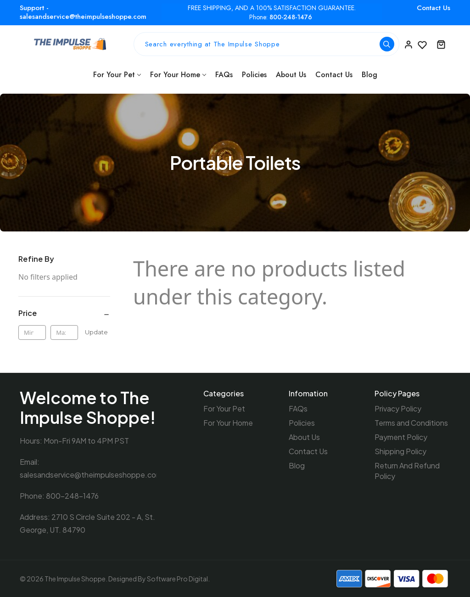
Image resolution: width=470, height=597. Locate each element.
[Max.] (64, 332)
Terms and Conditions (411, 423)
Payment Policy (401, 437)
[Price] (64, 313)
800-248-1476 (290, 17)
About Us (291, 74)
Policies (254, 74)
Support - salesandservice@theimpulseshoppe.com (83, 12)
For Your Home (178, 74)
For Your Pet (117, 74)
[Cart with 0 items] (441, 44)
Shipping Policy (400, 451)
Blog (369, 74)
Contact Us (433, 8)
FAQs (224, 74)
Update (96, 332)
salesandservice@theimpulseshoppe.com (91, 474)
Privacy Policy (398, 408)
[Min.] (32, 332)
